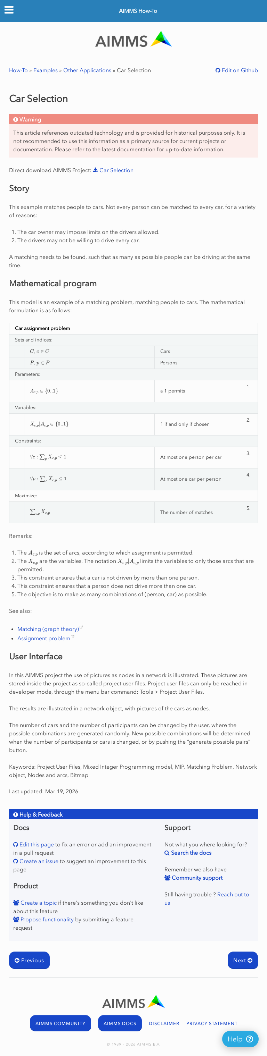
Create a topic (38, 902)
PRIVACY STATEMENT (211, 1023)
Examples (45, 70)
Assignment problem (43, 638)
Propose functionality (46, 919)
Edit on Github (239, 70)
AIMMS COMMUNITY (60, 1023)
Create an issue (38, 861)
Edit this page (36, 844)
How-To (18, 70)
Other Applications (87, 70)
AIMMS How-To (138, 10)
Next (242, 960)
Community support (196, 877)
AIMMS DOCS (120, 1023)
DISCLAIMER (164, 1023)
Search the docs (190, 852)
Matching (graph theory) (48, 628)
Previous (29, 960)
